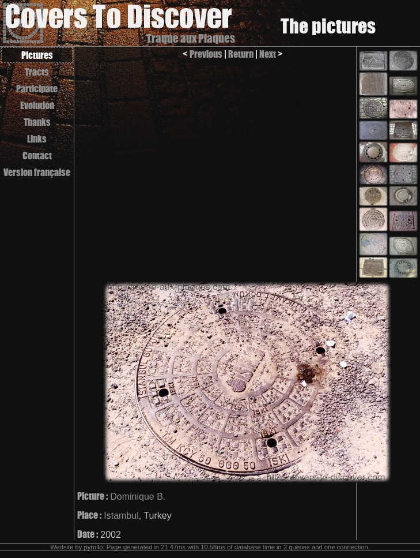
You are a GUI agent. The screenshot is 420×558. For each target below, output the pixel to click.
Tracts (37, 72)
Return (240, 54)
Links (37, 139)
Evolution (37, 105)
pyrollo (93, 547)
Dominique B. (137, 496)
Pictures (37, 55)
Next (267, 54)
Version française (36, 172)
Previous (206, 54)
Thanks (37, 122)
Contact (37, 155)
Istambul (121, 515)
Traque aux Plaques (190, 38)
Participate (37, 88)
